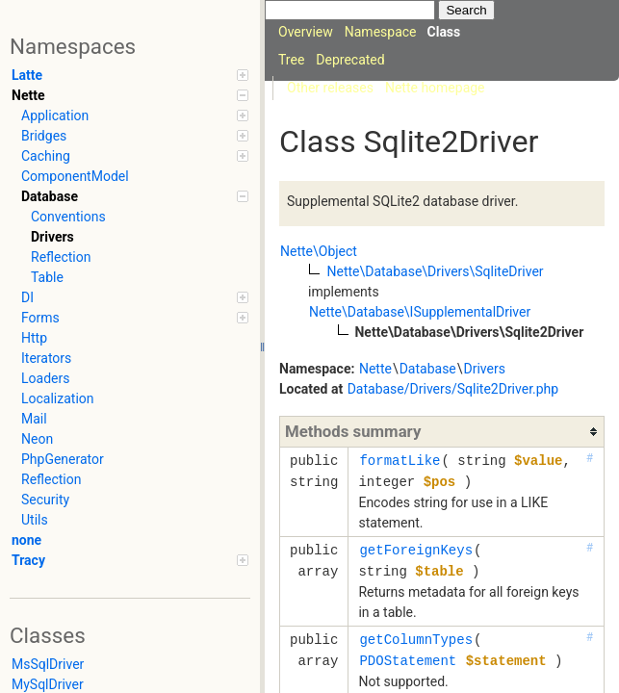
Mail (34, 418)
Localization (57, 398)
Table (47, 277)
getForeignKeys (416, 550)
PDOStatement (407, 661)
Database (134, 196)
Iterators (46, 358)
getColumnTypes (416, 639)
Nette (130, 95)
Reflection (60, 257)
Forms (134, 317)
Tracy (130, 560)
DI (134, 297)
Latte (130, 75)
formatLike (399, 460)
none (26, 540)
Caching (134, 156)
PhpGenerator (62, 459)
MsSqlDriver (48, 664)
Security (45, 499)
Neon (37, 439)
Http (34, 338)
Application (134, 115)
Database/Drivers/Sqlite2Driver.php (453, 389)
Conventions (68, 216)
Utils (34, 519)
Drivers (52, 236)
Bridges (134, 135)
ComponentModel (75, 176)
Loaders (45, 378)
